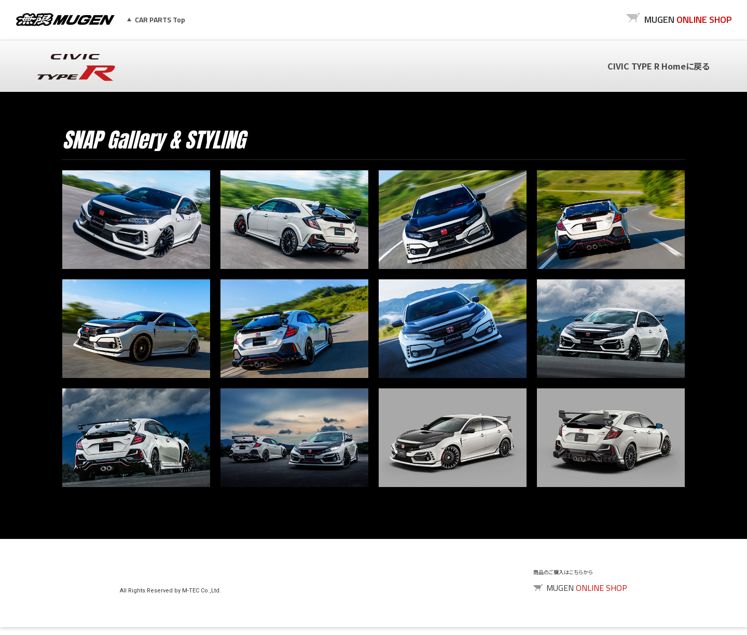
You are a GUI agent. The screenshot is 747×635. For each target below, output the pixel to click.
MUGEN (65, 19)
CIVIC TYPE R (76, 67)
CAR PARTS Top (160, 19)
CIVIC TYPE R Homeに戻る (658, 66)
